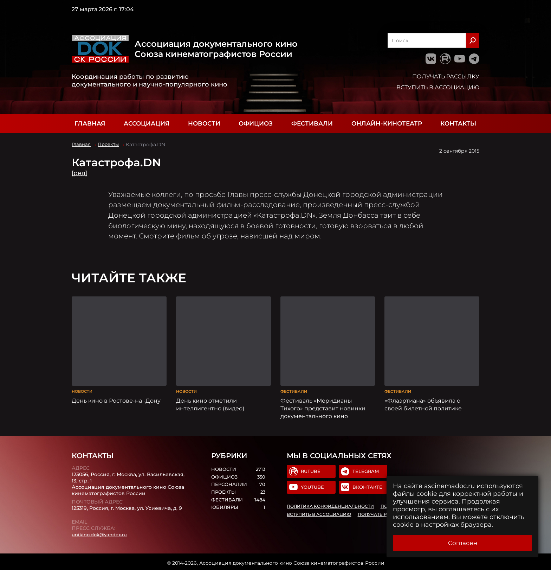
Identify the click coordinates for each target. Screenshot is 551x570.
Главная (89, 123)
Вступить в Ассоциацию (437, 87)
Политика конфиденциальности (330, 505)
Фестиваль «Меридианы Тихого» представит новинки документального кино (322, 406)
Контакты (458, 123)
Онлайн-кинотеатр (386, 123)
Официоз (256, 123)
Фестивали (312, 123)
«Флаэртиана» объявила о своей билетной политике (423, 402)
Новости (204, 123)
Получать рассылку (445, 76)
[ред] (80, 173)
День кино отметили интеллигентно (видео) (210, 402)
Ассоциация (146, 123)
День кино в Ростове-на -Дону (116, 398)
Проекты (110, 144)
